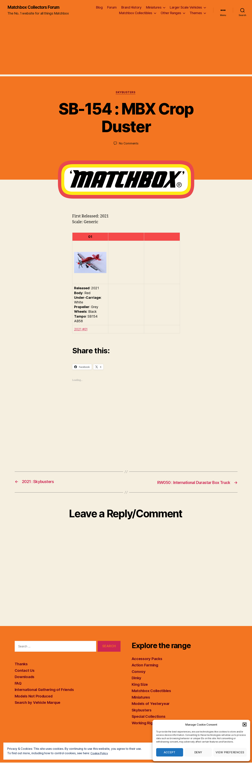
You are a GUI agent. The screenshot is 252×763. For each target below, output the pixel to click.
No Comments (128, 144)
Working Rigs (144, 723)
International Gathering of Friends (46, 690)
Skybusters (126, 93)
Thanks (21, 664)
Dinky (137, 678)
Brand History (131, 7)
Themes (196, 13)
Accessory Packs (148, 659)
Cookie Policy (99, 753)
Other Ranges (171, 13)
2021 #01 (81, 330)
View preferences (230, 752)
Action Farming (146, 665)
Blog (99, 7)
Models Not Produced (35, 696)
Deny (198, 752)
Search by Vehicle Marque (39, 703)
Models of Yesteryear (152, 704)
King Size (140, 684)
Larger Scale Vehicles (186, 7)
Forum (112, 7)
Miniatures (153, 7)
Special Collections (150, 717)
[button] (244, 724)
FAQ (18, 683)
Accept (169, 752)
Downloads (25, 677)
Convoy (139, 672)
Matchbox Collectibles (135, 13)
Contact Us (25, 670)
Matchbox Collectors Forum (35, 7)
